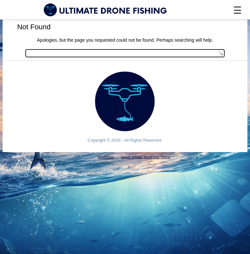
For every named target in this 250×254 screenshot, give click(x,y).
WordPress (106, 157)
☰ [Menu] (237, 10)
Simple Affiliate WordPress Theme (145, 157)
